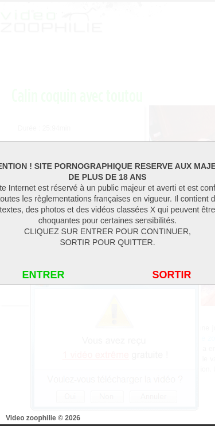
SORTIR (171, 275)
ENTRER (43, 275)
